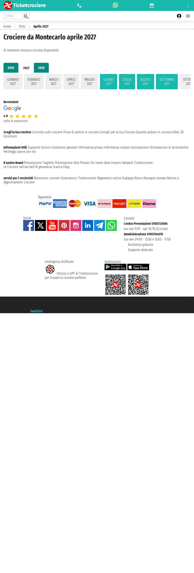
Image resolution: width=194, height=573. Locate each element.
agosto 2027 (145, 81)
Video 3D (178, 132)
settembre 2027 (166, 81)
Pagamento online (109, 178)
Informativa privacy (90, 147)
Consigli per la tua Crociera (117, 132)
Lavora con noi (26, 151)
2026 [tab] (11, 68)
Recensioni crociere (47, 178)
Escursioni (10, 136)
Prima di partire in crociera (81, 132)
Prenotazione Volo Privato (72, 163)
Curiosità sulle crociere (47, 132)
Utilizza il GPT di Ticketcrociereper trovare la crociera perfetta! (71, 275)
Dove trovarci (112, 163)
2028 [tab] (41, 68)
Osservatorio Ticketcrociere (78, 178)
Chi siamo (96, 163)
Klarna (138, 178)
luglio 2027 (127, 81)
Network (127, 163)
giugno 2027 (108, 81)
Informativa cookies (117, 147)
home (7, 26)
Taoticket (36, 311)
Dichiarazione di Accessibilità (169, 147)
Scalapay (127, 178)
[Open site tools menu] (188, 5)
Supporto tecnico (39, 147)
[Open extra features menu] (16, 16)
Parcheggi (9, 151)
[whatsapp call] (115, 5)
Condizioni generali (64, 147)
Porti (22, 26)
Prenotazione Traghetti (39, 163)
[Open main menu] (188, 16)
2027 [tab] (26, 68)
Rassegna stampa (154, 178)
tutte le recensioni (15, 121)
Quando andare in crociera (153, 132)
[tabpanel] (97, 82)
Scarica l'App (61, 167)
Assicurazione (140, 147)
